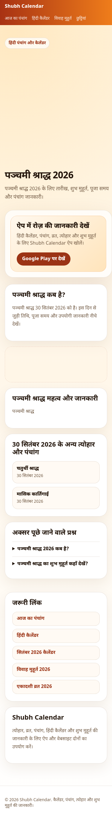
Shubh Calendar (24, 7)
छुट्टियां (81, 19)
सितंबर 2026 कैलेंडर (36, 653)
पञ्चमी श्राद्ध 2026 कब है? (43, 549)
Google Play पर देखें (43, 259)
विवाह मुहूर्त (63, 19)
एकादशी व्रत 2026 (34, 687)
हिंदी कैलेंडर (41, 19)
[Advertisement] (56, 108)
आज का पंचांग (16, 19)
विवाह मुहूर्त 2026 (33, 670)
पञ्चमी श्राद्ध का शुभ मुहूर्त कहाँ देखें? (52, 564)
